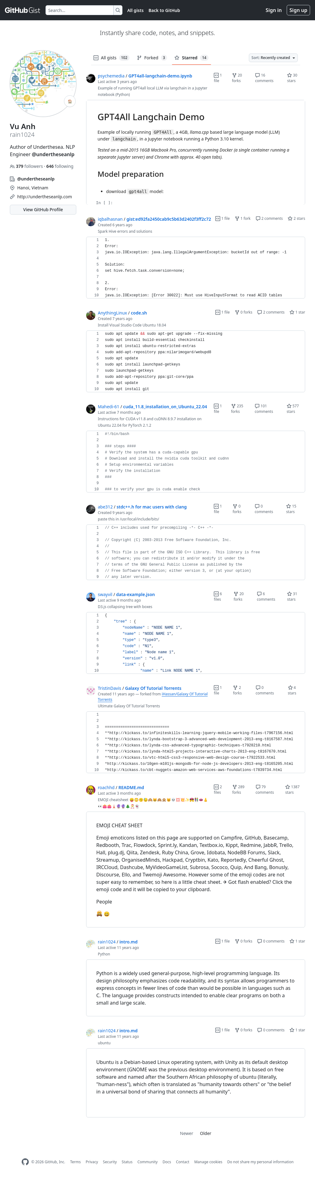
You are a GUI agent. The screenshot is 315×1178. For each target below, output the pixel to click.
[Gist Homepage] (23, 10)
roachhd (106, 787)
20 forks (237, 78)
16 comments (264, 78)
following (59, 166)
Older (205, 1133)
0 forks (244, 312)
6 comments (266, 596)
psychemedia (111, 76)
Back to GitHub (164, 10)
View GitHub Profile (43, 209)
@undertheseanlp (53, 154)
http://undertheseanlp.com (44, 197)
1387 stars (292, 789)
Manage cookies (208, 1161)
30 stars (292, 78)
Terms (75, 1161)
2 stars (296, 218)
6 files (218, 596)
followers (27, 166)
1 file (218, 78)
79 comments (265, 789)
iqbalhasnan (110, 219)
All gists (135, 10)
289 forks (238, 789)
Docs (166, 1161)
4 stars (292, 690)
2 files (218, 789)
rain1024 (107, 942)
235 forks (237, 408)
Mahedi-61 (108, 406)
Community (148, 1161)
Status (127, 1161)
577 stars (293, 408)
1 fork (243, 218)
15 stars (291, 509)
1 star (297, 312)
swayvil (105, 594)
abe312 (105, 507)
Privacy (92, 1161)
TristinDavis (109, 688)
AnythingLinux (112, 313)
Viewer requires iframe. (195, 152)
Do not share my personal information (260, 1161)
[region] (195, 152)
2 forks (237, 690)
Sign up (298, 10)
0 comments (264, 509)
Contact (182, 1161)
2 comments (269, 218)
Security (110, 1161)
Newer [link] (186, 1133)
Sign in (274, 10)
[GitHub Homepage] (25, 1162)
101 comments (264, 408)
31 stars (292, 596)
